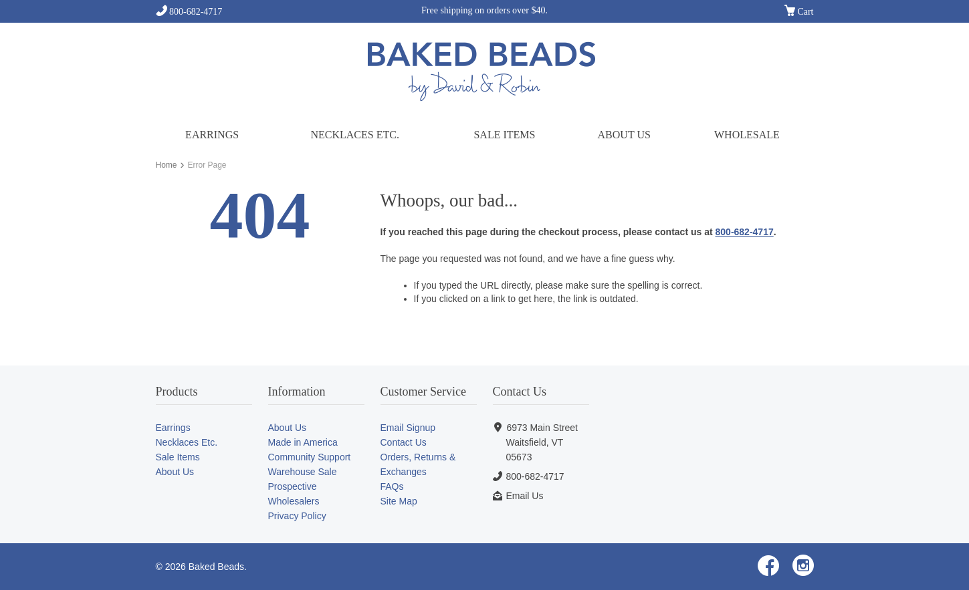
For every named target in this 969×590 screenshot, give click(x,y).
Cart (799, 12)
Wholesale (747, 134)
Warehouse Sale (302, 471)
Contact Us (404, 442)
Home (166, 165)
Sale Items (504, 134)
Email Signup (408, 427)
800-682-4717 (189, 12)
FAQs (392, 486)
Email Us (524, 495)
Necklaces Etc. (354, 134)
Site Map (399, 501)
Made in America (303, 442)
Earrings (212, 134)
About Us (624, 134)
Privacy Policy (297, 515)
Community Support (309, 457)
